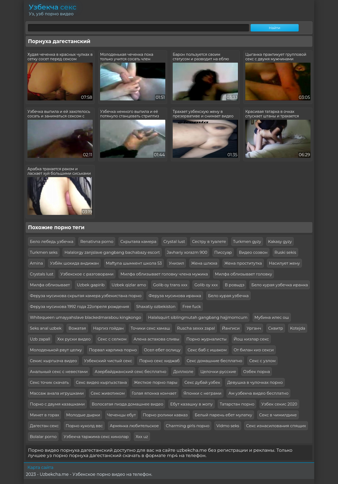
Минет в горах (44, 414)
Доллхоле (183, 371)
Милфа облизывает (50, 284)
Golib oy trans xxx (170, 284)
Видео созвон (253, 252)
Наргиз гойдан (108, 328)
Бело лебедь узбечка (51, 241)
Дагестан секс (44, 425)
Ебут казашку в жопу (191, 404)
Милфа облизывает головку (243, 273)
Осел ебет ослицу (162, 349)
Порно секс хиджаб (159, 360)
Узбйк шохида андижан (74, 263)
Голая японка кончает (154, 393)
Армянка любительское (134, 425)
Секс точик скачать (49, 382)
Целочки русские (218, 371)
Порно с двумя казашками (57, 404)
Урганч (254, 328)
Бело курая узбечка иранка (279, 284)
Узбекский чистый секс (108, 360)
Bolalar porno (43, 436)
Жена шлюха (204, 263)
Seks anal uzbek (46, 328)
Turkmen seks (44, 252)
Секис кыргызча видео (53, 360)
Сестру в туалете (209, 241)
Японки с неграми (203, 393)
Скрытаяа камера (138, 241)
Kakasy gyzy (280, 241)
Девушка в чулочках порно (255, 382)
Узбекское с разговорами (87, 273)
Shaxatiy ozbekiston (156, 306)
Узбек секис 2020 (279, 404)
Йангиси (231, 328)
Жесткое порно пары (155, 382)
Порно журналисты (206, 339)
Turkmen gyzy (247, 241)
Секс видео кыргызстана (101, 382)
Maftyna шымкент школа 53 (134, 263)
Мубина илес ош (272, 317)
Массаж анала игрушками (57, 393)
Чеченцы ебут (121, 414)
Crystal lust (174, 241)
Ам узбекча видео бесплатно (258, 393)
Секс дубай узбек (202, 382)
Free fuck (191, 306)
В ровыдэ (234, 284)
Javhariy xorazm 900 (187, 252)
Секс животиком (108, 393)
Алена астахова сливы (156, 339)
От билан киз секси (254, 349)
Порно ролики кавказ (165, 414)
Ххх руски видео (74, 339)
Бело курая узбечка (228, 295)
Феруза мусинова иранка (174, 295)
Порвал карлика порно (113, 349)
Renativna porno (96, 241)
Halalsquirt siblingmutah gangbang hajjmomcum (197, 317)
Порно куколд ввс (84, 425)
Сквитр (275, 328)
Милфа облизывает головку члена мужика (164, 273)
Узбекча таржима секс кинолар (96, 436)
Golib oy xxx (206, 284)
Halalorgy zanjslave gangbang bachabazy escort (112, 252)
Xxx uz (142, 436)
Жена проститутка (243, 263)
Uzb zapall (40, 339)
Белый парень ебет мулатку (223, 414)
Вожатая (77, 328)
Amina (36, 263)
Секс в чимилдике (278, 414)
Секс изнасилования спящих (276, 425)
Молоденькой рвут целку (56, 349)
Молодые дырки (83, 414)
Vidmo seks (227, 425)
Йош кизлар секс (251, 339)
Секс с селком (112, 339)
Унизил (176, 263)
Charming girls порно (187, 425)
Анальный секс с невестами (59, 371)
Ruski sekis (285, 252)
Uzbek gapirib (91, 284)
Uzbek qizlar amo (129, 284)
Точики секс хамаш (150, 328)
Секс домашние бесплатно (214, 360)
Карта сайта (40, 467)
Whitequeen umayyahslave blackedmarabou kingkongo (85, 317)
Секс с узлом (262, 360)
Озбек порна (256, 371)
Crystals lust (41, 273)
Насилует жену (284, 263)
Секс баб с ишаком (207, 349)
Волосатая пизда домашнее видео (127, 404)
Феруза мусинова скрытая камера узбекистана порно (86, 295)
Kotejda (297, 328)
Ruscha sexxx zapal (196, 328)
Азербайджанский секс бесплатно (130, 371)
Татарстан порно (237, 404)
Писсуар (223, 252)
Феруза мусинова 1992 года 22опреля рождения (79, 306)
